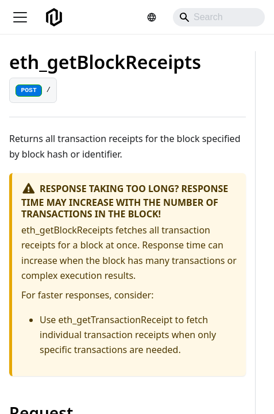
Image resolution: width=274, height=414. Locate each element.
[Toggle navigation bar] (20, 17)
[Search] (219, 17)
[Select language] (151, 17)
